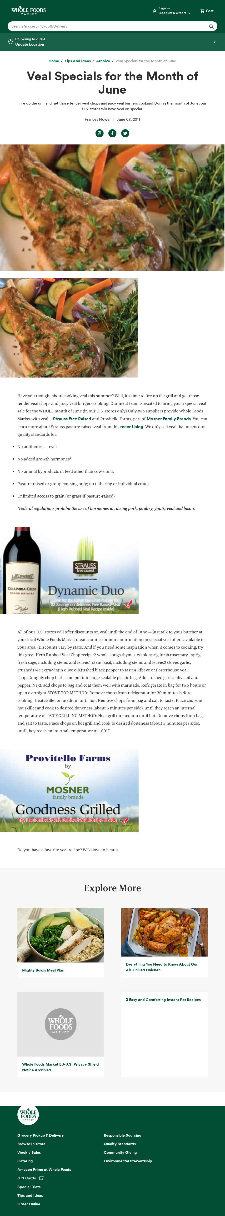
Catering (25, 1034)
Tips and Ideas (30, 1069)
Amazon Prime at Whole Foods (44, 1043)
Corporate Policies (134, 1195)
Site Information (89, 1195)
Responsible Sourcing (122, 1008)
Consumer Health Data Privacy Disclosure (151, 1189)
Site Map (195, 1189)
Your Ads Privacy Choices (64, 1189)
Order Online (28, 1077)
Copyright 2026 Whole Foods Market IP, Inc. (112, 1178)
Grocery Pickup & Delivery (40, 1008)
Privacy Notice (29, 1189)
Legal (111, 1195)
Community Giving (120, 1026)
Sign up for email (112, 1130)
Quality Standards (120, 1017)
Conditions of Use (102, 1189)
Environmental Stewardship (128, 1034)
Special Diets (28, 1060)
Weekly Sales (29, 1026)
